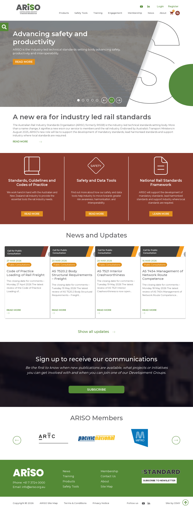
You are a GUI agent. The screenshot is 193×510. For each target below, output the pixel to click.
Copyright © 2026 (23, 503)
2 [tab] (83, 100)
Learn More (161, 213)
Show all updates (96, 331)
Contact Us (108, 476)
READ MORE (32, 213)
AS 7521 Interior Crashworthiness (111, 273)
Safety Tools (81, 13)
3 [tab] (88, 100)
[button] (177, 13)
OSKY (177, 503)
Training (97, 13)
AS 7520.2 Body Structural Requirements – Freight (72, 275)
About (163, 13)
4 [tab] (92, 100)
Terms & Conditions (75, 503)
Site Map (107, 486)
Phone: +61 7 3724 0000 (29, 482)
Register (173, 6)
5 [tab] (97, 100)
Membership (135, 13)
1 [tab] (78, 100)
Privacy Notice (101, 503)
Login (160, 6)
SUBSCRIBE (96, 389)
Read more (24, 61)
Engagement (115, 13)
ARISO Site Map (49, 503)
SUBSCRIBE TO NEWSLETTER (159, 480)
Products (64, 13)
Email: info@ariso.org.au (29, 487)
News (151, 13)
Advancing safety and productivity (50, 38)
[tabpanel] (96, 64)
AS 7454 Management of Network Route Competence (162, 275)
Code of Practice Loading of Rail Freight (25, 273)
